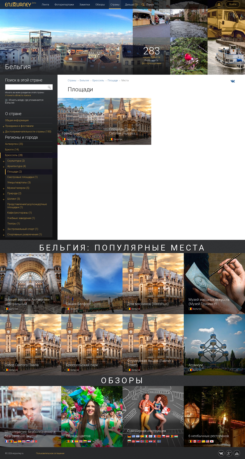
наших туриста (151, 57)
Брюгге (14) (12, 149)
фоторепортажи (151, 63)
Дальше (131, 4)
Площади (113, 80)
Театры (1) (13, 223)
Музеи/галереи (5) (18, 187)
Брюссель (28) (14, 155)
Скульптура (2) (16, 160)
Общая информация (17, 120)
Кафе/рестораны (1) (19, 212)
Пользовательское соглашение (50, 453)
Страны (114, 4)
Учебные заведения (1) (21, 218)
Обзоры (100, 4)
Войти (232, 4)
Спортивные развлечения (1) (24, 234)
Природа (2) (14, 193)
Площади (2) (14, 171)
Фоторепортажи (64, 4)
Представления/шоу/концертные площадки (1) (27, 206)
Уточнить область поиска (18, 95)
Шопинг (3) (13, 198)
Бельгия (84, 80)
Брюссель (98, 80)
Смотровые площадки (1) (22, 177)
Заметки (84, 4)
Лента (45, 4)
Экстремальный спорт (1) (22, 229)
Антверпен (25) (14, 143)
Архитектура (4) (16, 166)
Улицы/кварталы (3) (19, 182)
